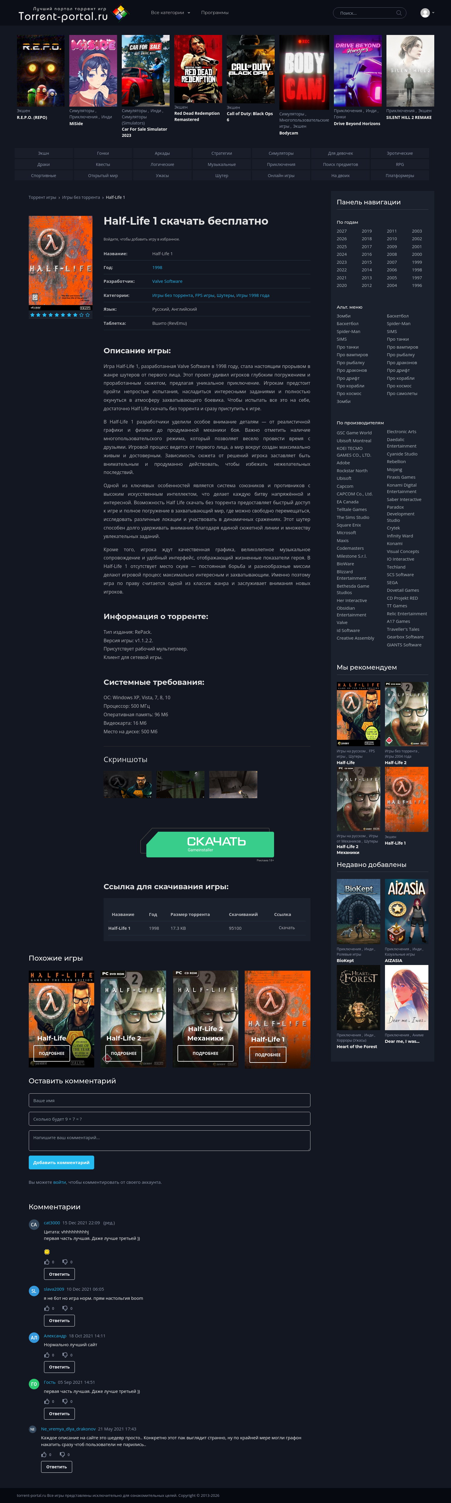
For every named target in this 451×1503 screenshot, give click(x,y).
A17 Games (398, 621)
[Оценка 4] (50, 315)
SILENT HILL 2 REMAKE (409, 117)
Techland (396, 567)
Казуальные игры (400, 954)
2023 (342, 262)
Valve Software (167, 281)
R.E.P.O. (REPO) (32, 117)
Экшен (23, 110)
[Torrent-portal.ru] (74, 13)
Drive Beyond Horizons (357, 123)
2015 (367, 262)
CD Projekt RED (402, 598)
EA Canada (348, 502)
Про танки (348, 347)
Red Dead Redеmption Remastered (197, 116)
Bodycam (288, 133)
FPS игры (204, 295)
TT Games (397, 605)
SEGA (392, 582)
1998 (157, 267)
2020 (342, 285)
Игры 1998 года (252, 295)
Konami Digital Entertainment (402, 488)
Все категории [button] (168, 12)
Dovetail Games (403, 590)
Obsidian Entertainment (351, 611)
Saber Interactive (404, 499)
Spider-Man (349, 331)
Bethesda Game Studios (353, 589)
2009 (392, 246)
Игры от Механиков (357, 838)
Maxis (343, 540)
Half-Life (51, 1038)
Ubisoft (344, 478)
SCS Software (400, 574)
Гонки (340, 117)
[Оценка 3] (44, 315)
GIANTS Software (404, 645)
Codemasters (350, 548)
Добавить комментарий (61, 1162)
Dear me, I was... (402, 1041)
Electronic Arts (401, 431)
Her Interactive (352, 600)
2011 (392, 231)
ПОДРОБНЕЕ (52, 1053)
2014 (367, 270)
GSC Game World (354, 433)
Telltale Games (352, 509)
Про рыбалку (351, 362)
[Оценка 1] (32, 315)
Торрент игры (42, 197)
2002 (417, 238)
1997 (417, 277)
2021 (342, 277)
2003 (417, 231)
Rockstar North (352, 470)
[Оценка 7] (69, 315)
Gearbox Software (405, 637)
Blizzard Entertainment (351, 575)
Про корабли (350, 386)
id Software (348, 630)
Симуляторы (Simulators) (134, 120)
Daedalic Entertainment (402, 442)
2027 (342, 231)
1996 (417, 285)
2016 (367, 254)
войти (59, 1182)
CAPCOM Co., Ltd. (355, 494)
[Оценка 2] (38, 315)
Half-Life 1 (268, 1039)
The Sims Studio (353, 517)
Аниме (417, 1035)
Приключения (84, 117)
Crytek (393, 528)
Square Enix (349, 525)
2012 (367, 285)
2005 (392, 277)
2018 (367, 238)
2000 (417, 254)
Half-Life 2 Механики (348, 849)
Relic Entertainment (407, 613)
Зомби (344, 316)
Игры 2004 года (398, 756)
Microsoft (346, 532)
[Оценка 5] (56, 315)
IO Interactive (401, 559)
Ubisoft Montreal (354, 440)
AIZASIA (394, 960)
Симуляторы (82, 110)
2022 (342, 270)
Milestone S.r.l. (352, 556)
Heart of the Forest (357, 1046)
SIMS (342, 339)
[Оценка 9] (81, 315)
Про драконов (352, 370)
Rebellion (396, 461)
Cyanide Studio (402, 454)
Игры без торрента (81, 197)
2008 (392, 254)
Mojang (394, 469)
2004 (392, 285)
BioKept (345, 960)
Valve (342, 622)
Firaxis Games (401, 477)
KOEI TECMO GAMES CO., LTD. (354, 451)
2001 (417, 246)
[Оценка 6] (62, 315)
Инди (106, 117)
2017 (367, 246)
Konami (395, 543)
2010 (392, 238)
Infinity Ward (400, 536)
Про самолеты (402, 393)
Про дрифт (348, 378)
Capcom (345, 486)
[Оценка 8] (75, 315)
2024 (342, 254)
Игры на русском (352, 751)
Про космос (349, 393)
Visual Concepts (403, 551)
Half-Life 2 (123, 1038)
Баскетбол (348, 323)
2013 (367, 277)
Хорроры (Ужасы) (351, 1040)
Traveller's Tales (403, 629)
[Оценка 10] (87, 315)
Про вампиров (352, 354)
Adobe (343, 462)
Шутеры (225, 295)
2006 (392, 270)
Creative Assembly (355, 638)
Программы (215, 12)
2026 (342, 238)
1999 (417, 262)
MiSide (76, 123)
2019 (367, 231)
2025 (342, 246)
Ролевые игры (349, 954)
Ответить (59, 1274)
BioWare (345, 563)
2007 (392, 262)
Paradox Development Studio (401, 513)
